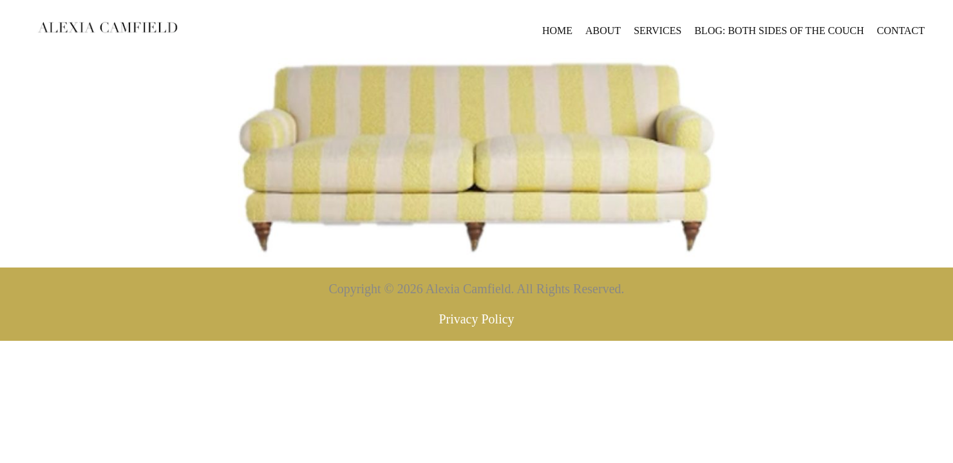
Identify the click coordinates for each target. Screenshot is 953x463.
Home (397, 33)
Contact (740, 33)
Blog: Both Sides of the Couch (618, 33)
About (442, 33)
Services (497, 33)
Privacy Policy (476, 356)
